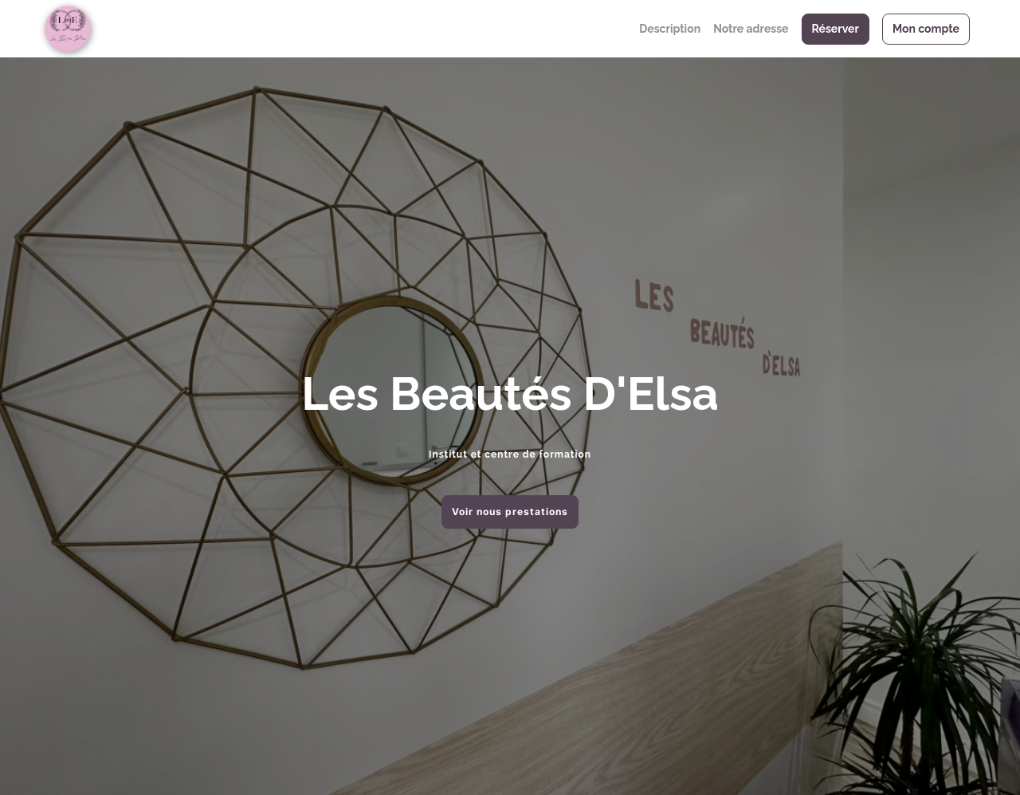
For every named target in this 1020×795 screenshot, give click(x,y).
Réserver (835, 28)
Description (669, 28)
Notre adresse (750, 28)
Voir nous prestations (510, 512)
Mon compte (925, 28)
